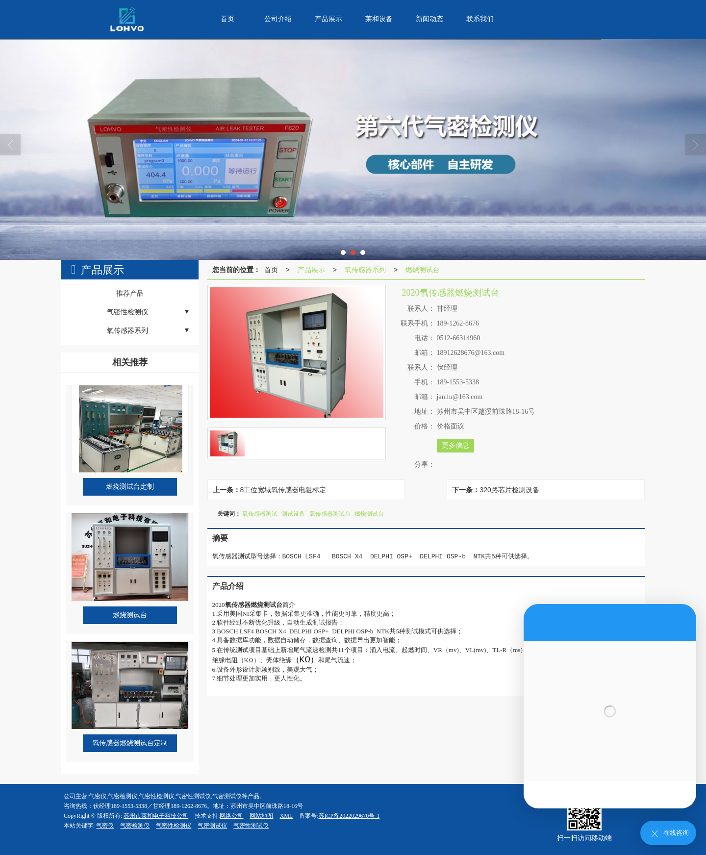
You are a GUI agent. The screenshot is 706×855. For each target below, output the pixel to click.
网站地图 (261, 815)
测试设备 (293, 513)
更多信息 (455, 445)
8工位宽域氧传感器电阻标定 (283, 490)
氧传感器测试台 (330, 513)
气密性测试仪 (251, 825)
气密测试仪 (212, 825)
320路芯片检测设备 (509, 490)
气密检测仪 (135, 825)
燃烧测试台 (422, 270)
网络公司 (231, 815)
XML (286, 815)
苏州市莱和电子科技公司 (156, 815)
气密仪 (105, 825)
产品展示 (311, 270)
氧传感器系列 (365, 270)
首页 (271, 270)
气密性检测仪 (173, 825)
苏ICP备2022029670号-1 (349, 815)
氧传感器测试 (259, 513)
